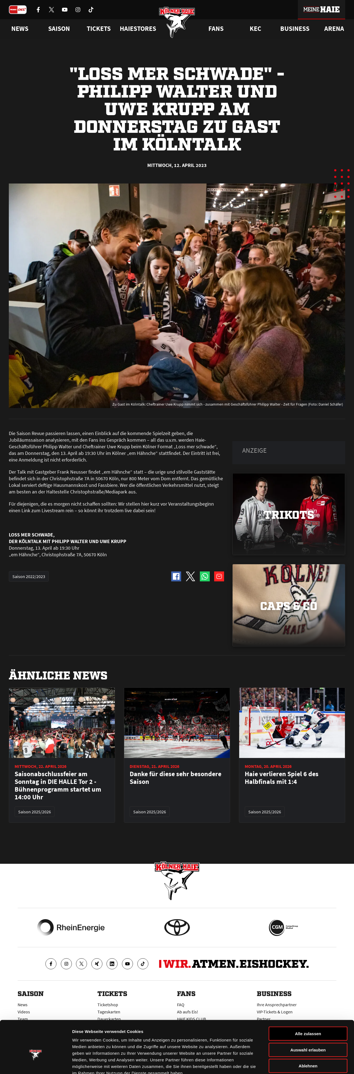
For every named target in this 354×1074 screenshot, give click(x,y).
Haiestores (138, 29)
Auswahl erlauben (308, 1017)
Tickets (99, 29)
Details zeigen (293, 1063)
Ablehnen (308, 1033)
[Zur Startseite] (177, 22)
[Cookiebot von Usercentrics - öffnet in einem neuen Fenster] (36, 1063)
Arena (334, 29)
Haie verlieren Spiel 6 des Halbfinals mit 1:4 (281, 778)
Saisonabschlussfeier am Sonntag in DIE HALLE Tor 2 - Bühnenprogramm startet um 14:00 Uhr (58, 785)
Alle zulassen (308, 1001)
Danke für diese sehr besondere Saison (175, 778)
